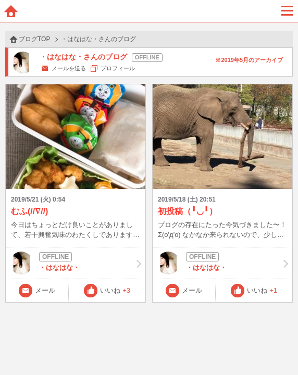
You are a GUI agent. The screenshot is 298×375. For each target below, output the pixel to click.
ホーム (11, 11)
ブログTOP (34, 39)
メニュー (287, 11)
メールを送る (69, 68)
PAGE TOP (279, 347)
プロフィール (118, 68)
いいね (115, 290)
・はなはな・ (75, 263)
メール (45, 290)
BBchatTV (149, 11)
